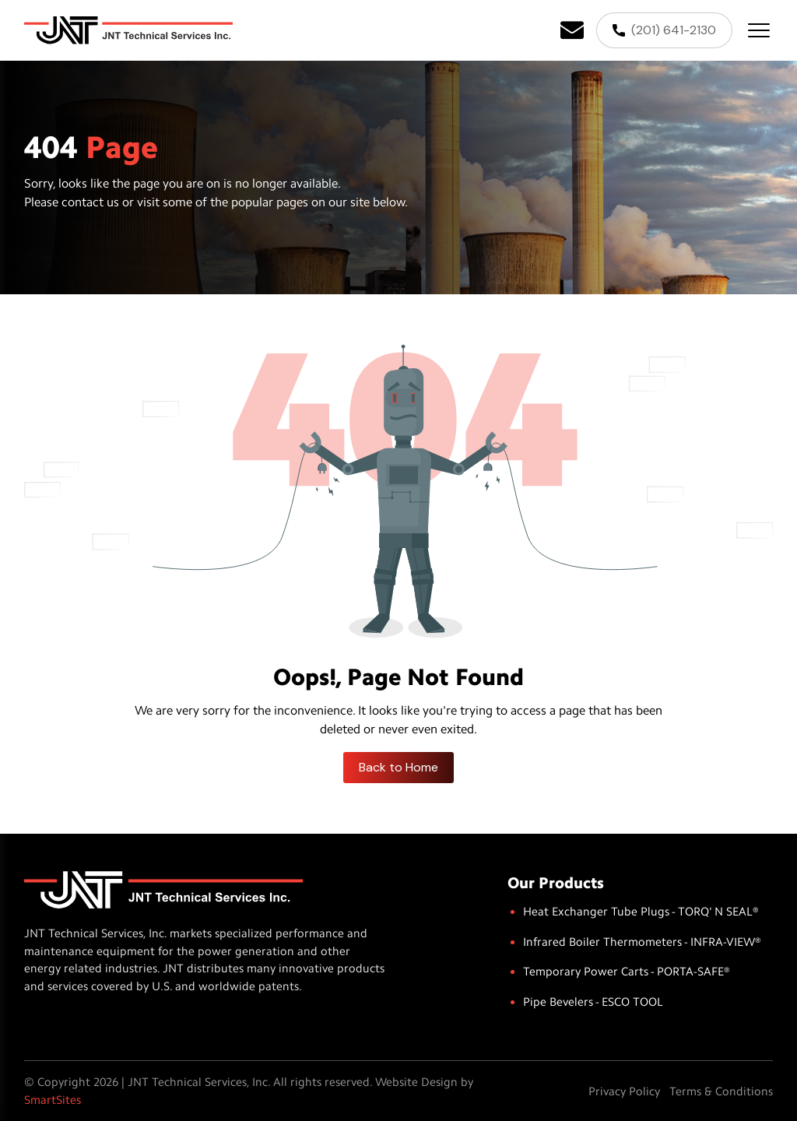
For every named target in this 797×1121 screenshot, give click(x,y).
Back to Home (398, 767)
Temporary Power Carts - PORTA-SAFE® (626, 972)
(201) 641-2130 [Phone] (664, 30)
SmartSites (52, 1100)
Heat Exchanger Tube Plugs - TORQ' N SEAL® (641, 912)
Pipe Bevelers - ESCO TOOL (593, 1002)
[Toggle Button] (759, 30)
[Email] (572, 30)
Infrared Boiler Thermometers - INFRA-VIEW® (642, 942)
